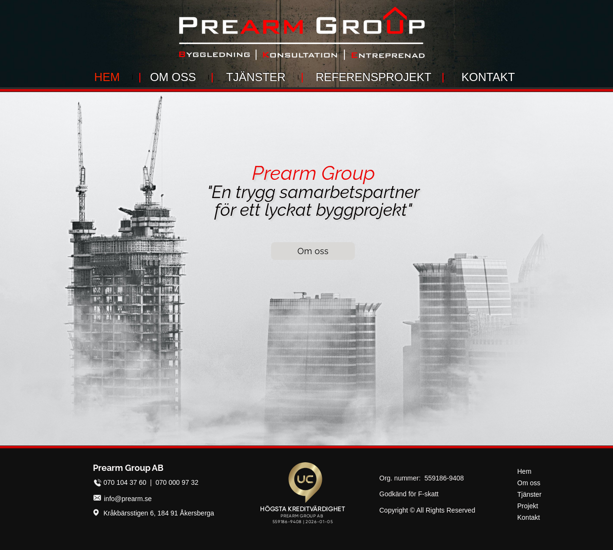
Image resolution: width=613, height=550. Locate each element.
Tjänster (529, 494)
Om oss (528, 483)
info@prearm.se (128, 499)
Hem (524, 471)
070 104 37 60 (125, 482)
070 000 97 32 (177, 482)
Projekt (527, 506)
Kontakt (528, 517)
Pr (261, 173)
